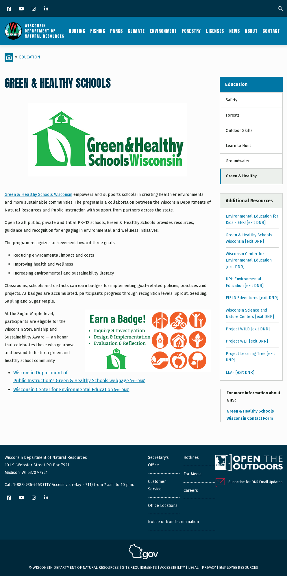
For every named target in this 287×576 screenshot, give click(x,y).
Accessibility (172, 567)
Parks (116, 30)
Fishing (97, 30)
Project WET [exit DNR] (247, 341)
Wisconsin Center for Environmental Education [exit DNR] (249, 260)
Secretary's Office (158, 461)
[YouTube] (22, 9)
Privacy (209, 567)
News (234, 30)
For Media (192, 474)
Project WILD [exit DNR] (248, 329)
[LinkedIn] (46, 9)
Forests (233, 115)
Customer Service (157, 485)
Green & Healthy (241, 176)
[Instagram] (34, 9)
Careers (191, 490)
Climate (136, 30)
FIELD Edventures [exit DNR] (252, 297)
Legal (193, 567)
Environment (163, 30)
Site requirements (139, 567)
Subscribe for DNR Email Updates (255, 482)
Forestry (191, 30)
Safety (231, 99)
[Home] (9, 57)
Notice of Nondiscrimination (173, 521)
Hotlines (191, 457)
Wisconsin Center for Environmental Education (71, 389)
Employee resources (238, 567)
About (251, 30)
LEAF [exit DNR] (240, 372)
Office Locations (162, 505)
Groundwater (238, 161)
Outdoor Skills (239, 130)
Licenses (215, 30)
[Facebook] (9, 9)
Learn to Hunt (238, 145)
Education (29, 57)
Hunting (77, 30)
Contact (271, 30)
